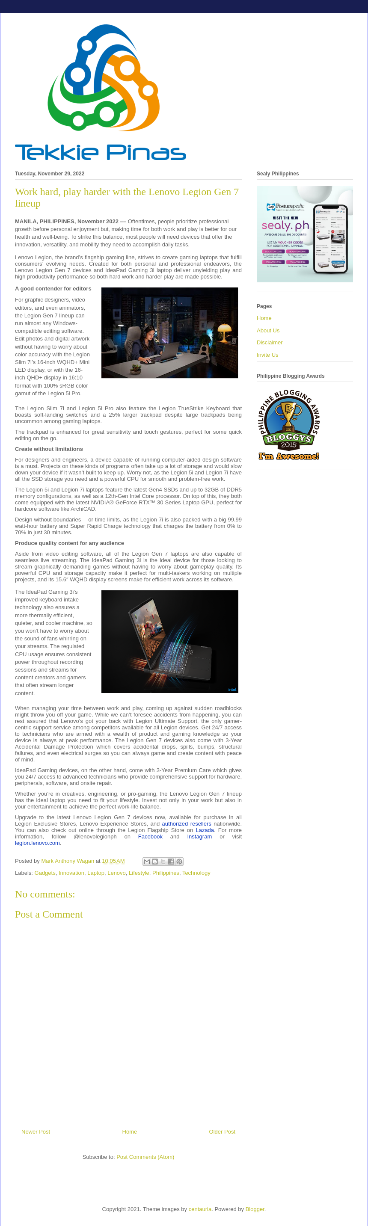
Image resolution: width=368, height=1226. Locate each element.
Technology (196, 873)
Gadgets (45, 873)
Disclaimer (270, 342)
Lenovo (116, 873)
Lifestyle (139, 873)
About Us (268, 330)
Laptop (95, 873)
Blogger (255, 1209)
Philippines (165, 873)
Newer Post (35, 1131)
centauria (200, 1209)
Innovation (71, 873)
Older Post (222, 1131)
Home (129, 1131)
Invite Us (268, 355)
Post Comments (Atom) (145, 1157)
